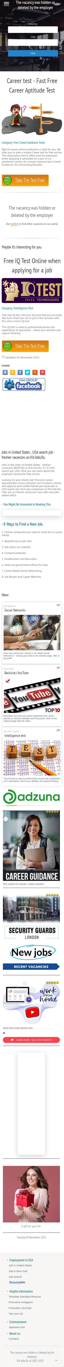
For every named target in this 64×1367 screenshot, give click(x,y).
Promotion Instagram (21, 1302)
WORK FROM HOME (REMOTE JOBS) (31, 1004)
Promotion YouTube (20, 1308)
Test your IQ (16, 1313)
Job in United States (20, 1265)
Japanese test (17, 1327)
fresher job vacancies (42, 486)
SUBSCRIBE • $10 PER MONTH (31, 1040)
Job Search (15, 1276)
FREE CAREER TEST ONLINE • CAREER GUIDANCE (31, 847)
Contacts (14, 1338)
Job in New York (18, 1271)
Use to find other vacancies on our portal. (32, 224)
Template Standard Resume (25, 1296)
